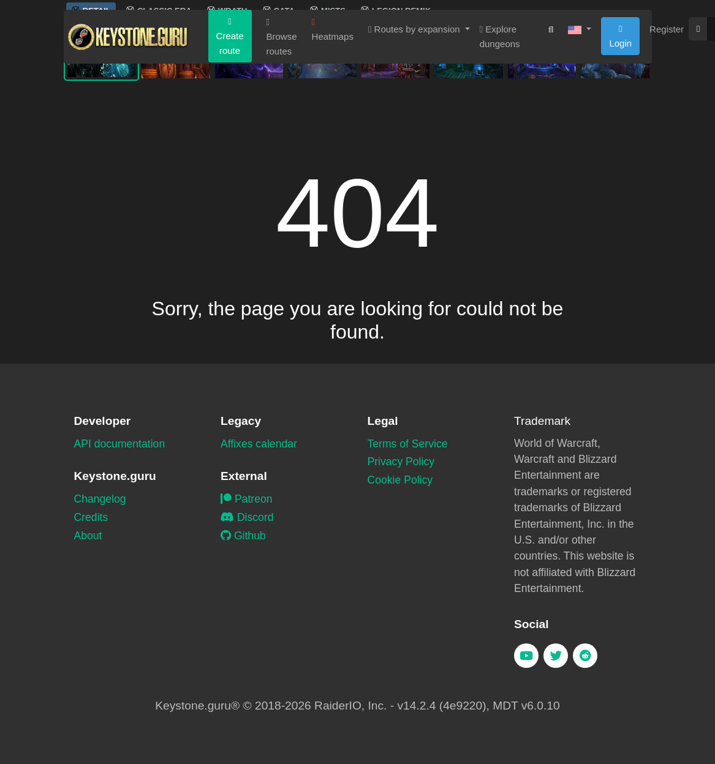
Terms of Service (408, 444)
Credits (91, 517)
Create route (230, 113)
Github (243, 536)
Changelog (100, 499)
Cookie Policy (400, 480)
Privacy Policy (401, 461)
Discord (247, 517)
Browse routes (282, 114)
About (88, 536)
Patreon (247, 499)
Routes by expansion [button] (415, 106)
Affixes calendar (259, 444)
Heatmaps (333, 107)
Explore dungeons (500, 113)
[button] (579, 106)
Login (620, 113)
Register (666, 106)
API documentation (119, 444)
